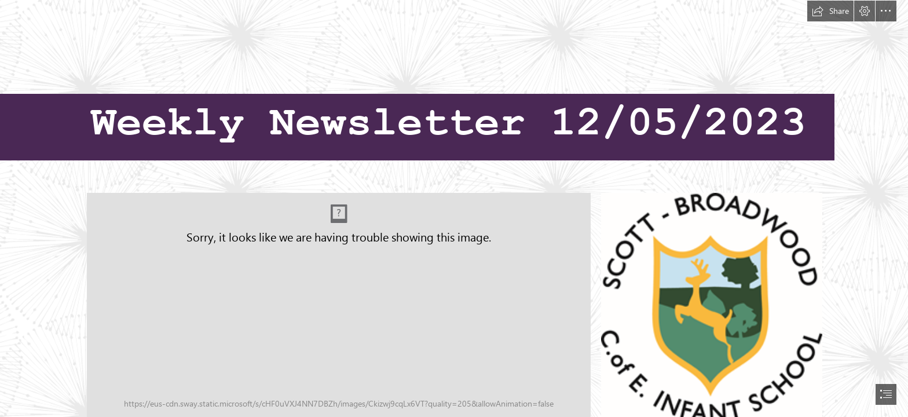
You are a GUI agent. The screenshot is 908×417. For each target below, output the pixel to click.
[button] (830, 11)
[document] (454, 208)
